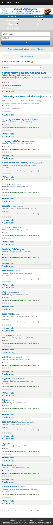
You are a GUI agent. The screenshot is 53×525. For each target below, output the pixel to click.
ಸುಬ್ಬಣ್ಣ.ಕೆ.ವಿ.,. (18, 357)
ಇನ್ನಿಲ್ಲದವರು (7, 379)
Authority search (29, 49)
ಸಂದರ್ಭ (5, 184)
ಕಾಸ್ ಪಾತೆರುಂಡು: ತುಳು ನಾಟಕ (14, 163)
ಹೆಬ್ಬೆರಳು (5, 400)
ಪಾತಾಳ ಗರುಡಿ (7, 314)
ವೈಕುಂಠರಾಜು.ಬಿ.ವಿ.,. (17, 184)
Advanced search (15, 49)
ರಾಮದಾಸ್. (17, 336)
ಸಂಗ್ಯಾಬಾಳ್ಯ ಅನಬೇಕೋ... (12, 119)
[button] (9, 2)
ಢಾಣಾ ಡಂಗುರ (7, 271)
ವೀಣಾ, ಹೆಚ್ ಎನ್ (28, 75)
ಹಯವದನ (6, 206)
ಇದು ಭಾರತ (6, 335)
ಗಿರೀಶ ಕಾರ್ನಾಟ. (18, 206)
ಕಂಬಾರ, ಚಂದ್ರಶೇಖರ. (31, 120)
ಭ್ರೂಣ (4, 443)
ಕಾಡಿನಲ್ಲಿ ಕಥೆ (7, 357)
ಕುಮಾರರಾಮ (7, 465)
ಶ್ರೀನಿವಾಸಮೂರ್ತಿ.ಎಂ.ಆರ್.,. (24, 422)
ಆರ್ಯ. (18, 314)
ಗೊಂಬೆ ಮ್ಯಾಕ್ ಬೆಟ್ (9, 249)
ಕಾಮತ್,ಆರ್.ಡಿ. (19, 379)
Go (25, 43)
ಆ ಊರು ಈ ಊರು (9, 487)
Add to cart (9, 92)
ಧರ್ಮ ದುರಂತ (7, 422)
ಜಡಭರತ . (23, 487)
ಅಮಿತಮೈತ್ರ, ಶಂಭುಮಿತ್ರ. (36, 163)
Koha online (3, 3)
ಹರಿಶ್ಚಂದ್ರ (5, 292)
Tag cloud (41, 49)
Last (37, 510)
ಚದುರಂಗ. (18, 465)
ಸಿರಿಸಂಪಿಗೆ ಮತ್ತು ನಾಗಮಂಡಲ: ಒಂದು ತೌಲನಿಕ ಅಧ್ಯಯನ (24, 96)
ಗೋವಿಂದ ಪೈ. (15, 400)
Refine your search (26, 57)
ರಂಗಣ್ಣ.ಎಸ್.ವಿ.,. (16, 292)
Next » (31, 510)
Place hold (9, 134)
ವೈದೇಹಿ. (22, 249)
